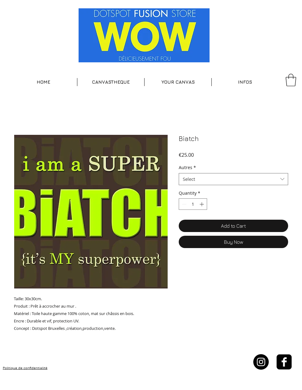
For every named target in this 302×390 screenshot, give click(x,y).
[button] (110, 82)
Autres (187, 167)
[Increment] (202, 204)
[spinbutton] (192, 204)
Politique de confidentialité (25, 368)
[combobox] (233, 179)
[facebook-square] (284, 362)
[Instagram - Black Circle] (261, 362)
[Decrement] (183, 204)
